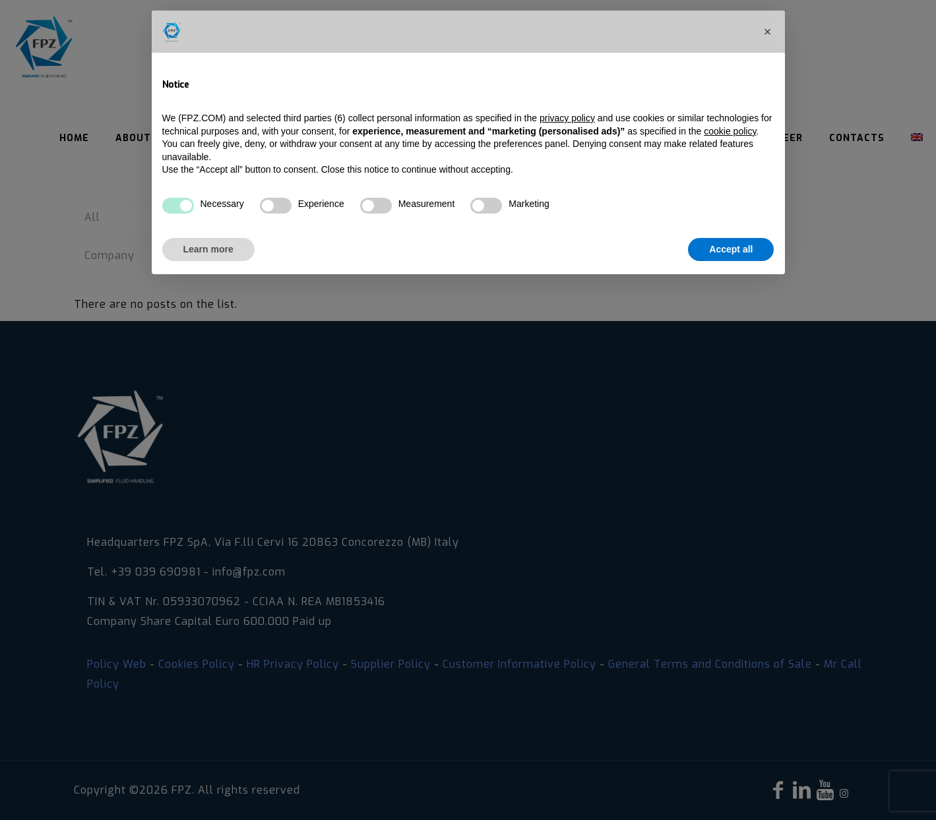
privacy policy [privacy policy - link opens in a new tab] (567, 118)
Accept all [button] (731, 249)
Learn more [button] (208, 249)
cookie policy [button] (730, 131)
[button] (767, 31)
